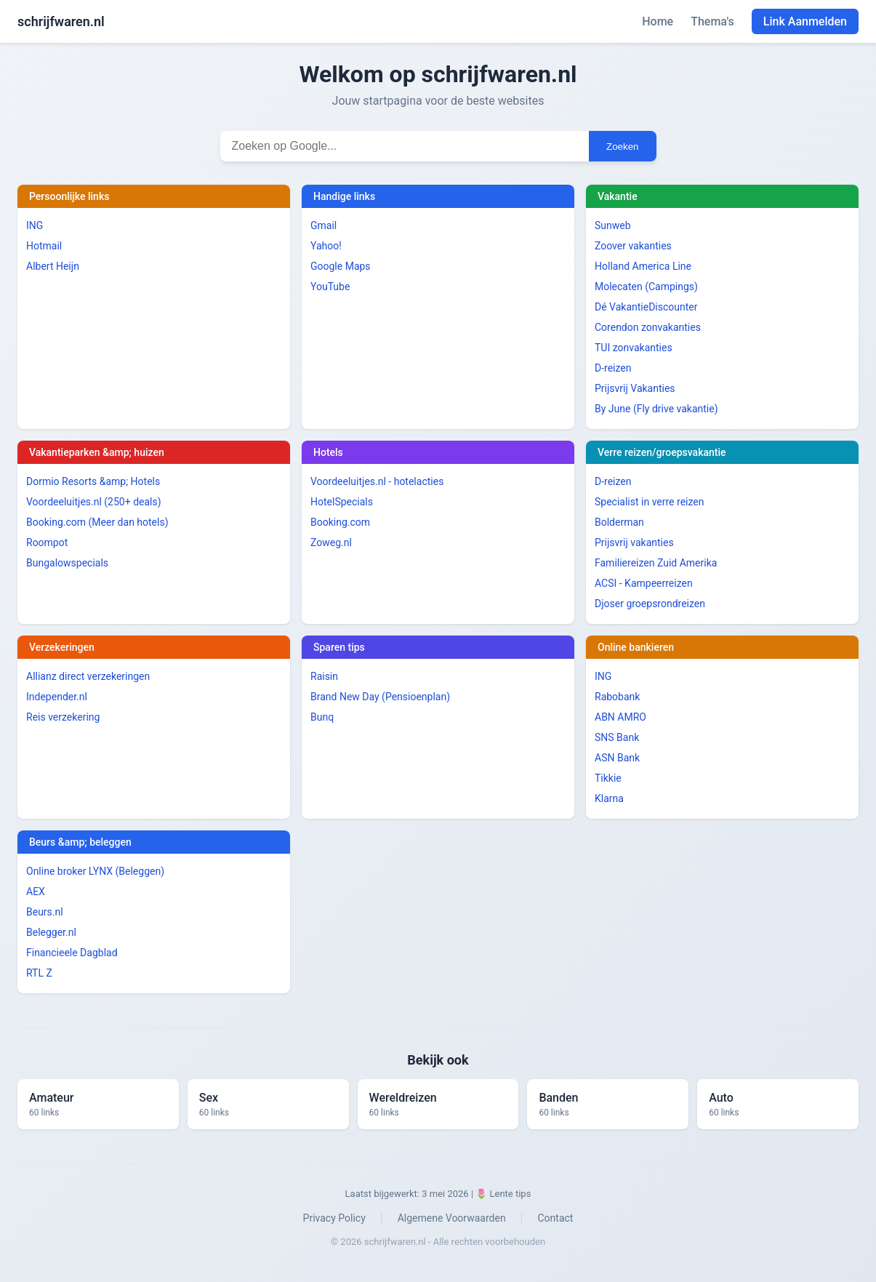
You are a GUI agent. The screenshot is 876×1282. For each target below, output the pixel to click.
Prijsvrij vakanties (634, 542)
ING (34, 225)
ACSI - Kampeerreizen (644, 583)
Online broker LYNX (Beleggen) (95, 871)
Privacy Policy (334, 1218)
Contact (555, 1218)
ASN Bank (617, 758)
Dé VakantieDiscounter (646, 307)
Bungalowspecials (67, 563)
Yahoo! (326, 246)
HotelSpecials (341, 502)
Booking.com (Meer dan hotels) (97, 522)
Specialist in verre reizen (649, 502)
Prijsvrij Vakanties (635, 388)
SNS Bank (617, 737)
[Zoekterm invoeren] (405, 146)
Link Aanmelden (805, 21)
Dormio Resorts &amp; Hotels (93, 481)
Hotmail (44, 246)
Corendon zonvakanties (648, 327)
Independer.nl (56, 696)
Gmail (323, 225)
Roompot (47, 542)
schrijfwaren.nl (61, 21)
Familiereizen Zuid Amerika (656, 563)
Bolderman (619, 522)
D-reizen (613, 368)
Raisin (324, 676)
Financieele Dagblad (72, 952)
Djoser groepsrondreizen (650, 603)
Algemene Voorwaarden (452, 1218)
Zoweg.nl (331, 542)
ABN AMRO (620, 717)
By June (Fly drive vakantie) (656, 408)
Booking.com (340, 522)
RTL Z (39, 973)
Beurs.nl (44, 912)
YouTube (330, 286)
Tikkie (608, 778)
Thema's (712, 21)
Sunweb (613, 225)
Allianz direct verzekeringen (88, 676)
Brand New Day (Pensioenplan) (380, 696)
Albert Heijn (52, 266)
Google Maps (340, 266)
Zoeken (622, 146)
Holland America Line (643, 266)
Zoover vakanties (633, 246)
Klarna (609, 798)
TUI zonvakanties (633, 347)
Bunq (322, 717)
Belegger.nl (51, 932)
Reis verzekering (63, 717)
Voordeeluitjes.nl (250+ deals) (93, 502)
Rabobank (617, 696)
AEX (35, 891)
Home (657, 21)
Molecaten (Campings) (646, 286)
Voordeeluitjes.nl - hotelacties (376, 481)
